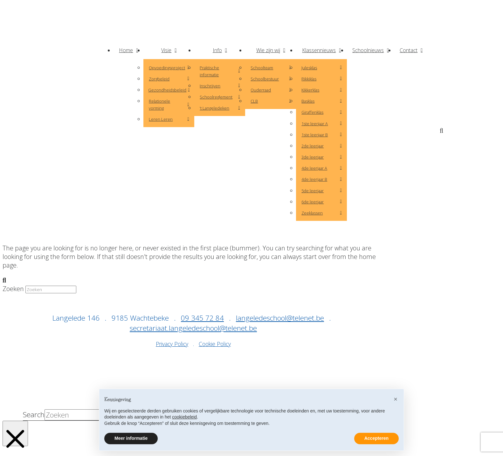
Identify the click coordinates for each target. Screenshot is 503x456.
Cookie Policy (215, 344)
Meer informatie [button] (131, 438)
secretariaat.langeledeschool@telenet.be (193, 328)
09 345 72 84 (202, 318)
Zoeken (13, 288)
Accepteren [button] (376, 438)
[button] (443, 131)
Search (34, 415)
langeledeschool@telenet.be (280, 318)
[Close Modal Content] (15, 433)
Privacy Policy (172, 344)
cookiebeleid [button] (184, 416)
